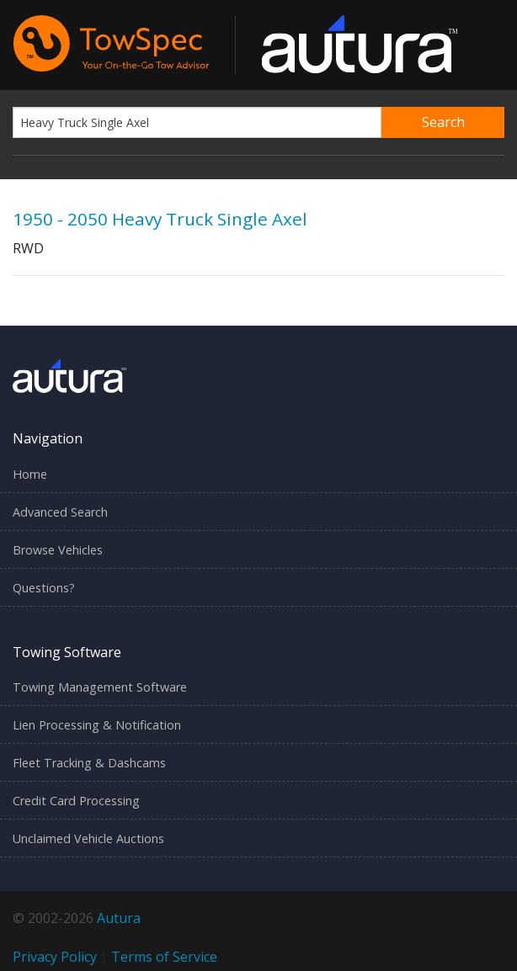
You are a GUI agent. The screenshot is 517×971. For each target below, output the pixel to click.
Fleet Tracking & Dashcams (89, 763)
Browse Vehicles (58, 550)
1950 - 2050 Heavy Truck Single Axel (160, 219)
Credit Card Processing (76, 801)
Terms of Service (164, 956)
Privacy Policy (55, 956)
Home (30, 474)
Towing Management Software (100, 687)
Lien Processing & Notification (97, 725)
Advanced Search (60, 512)
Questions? (44, 588)
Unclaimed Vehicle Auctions (88, 838)
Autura (119, 918)
